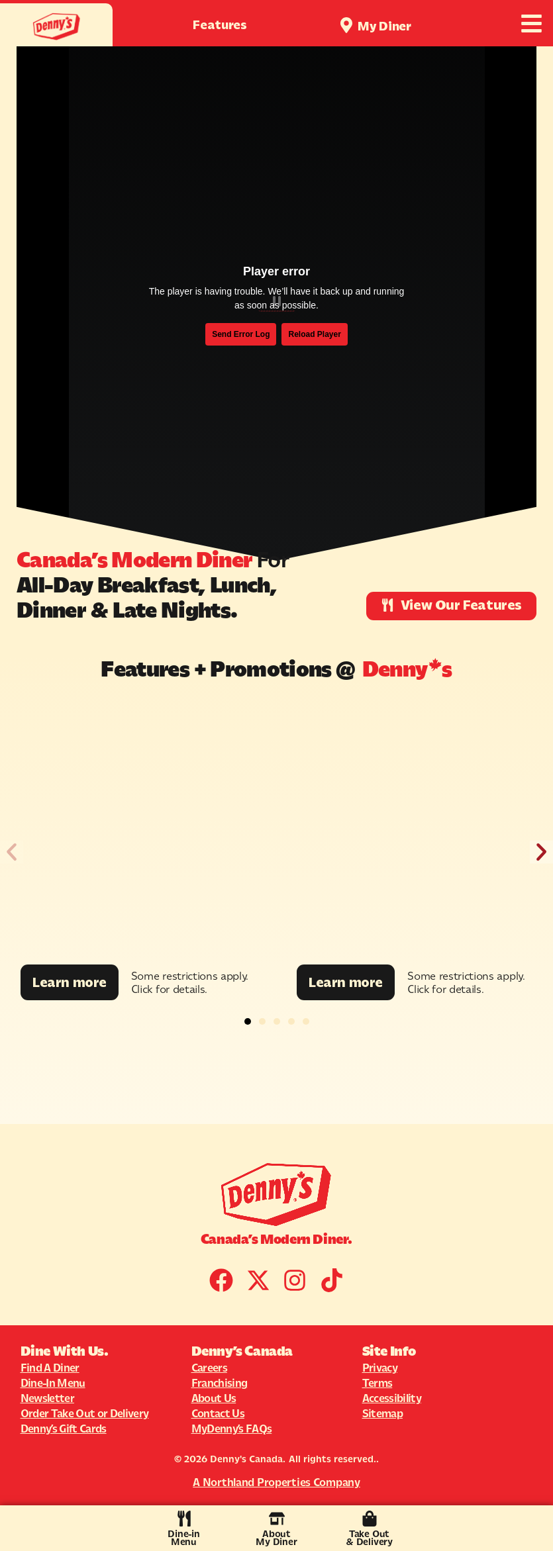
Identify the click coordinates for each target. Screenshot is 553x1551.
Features (220, 24)
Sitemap (382, 1413)
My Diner (384, 26)
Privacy (379, 1367)
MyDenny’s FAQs (231, 1428)
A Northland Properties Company (276, 1482)
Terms (377, 1382)
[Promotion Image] (138, 830)
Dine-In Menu (53, 1382)
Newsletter (47, 1398)
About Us (213, 1398)
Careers (209, 1367)
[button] (11, 851)
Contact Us (217, 1413)
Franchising (219, 1382)
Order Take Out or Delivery (85, 1413)
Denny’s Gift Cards (64, 1428)
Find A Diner (50, 1367)
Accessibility (391, 1398)
